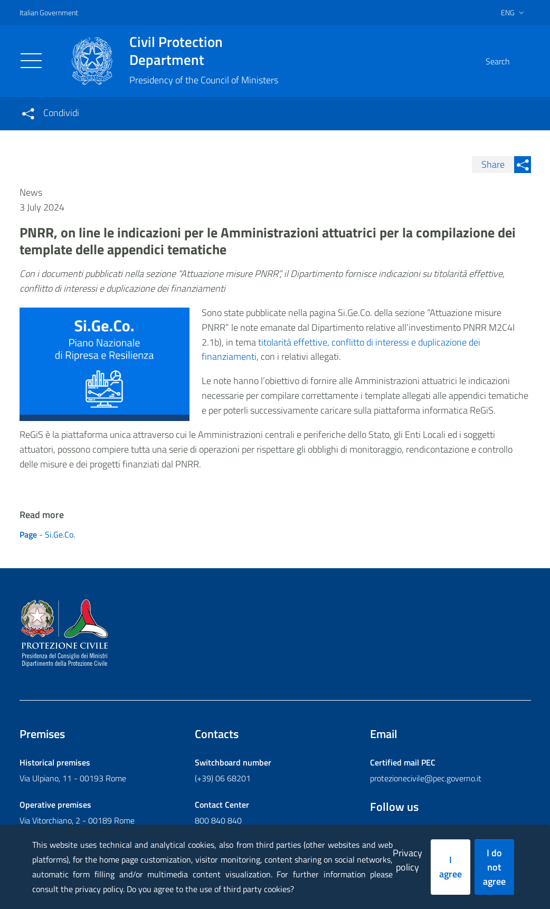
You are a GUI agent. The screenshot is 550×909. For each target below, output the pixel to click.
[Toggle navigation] (31, 60)
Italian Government (49, 12)
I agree (450, 867)
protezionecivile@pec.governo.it (425, 778)
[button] (518, 61)
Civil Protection (203, 51)
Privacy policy (407, 860)
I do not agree (494, 867)
